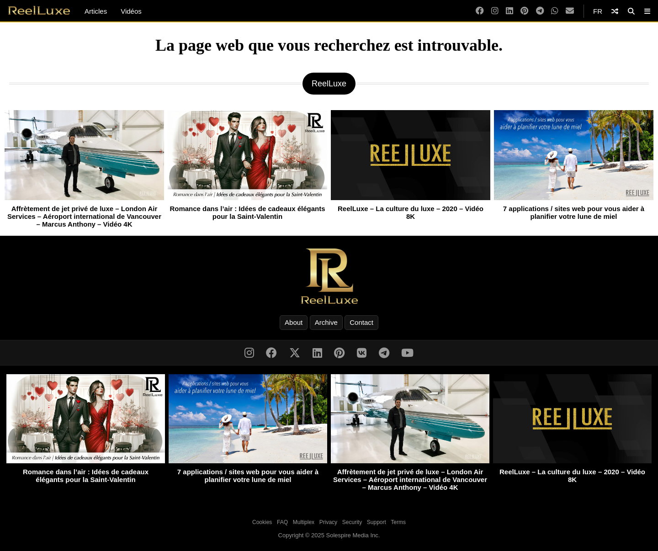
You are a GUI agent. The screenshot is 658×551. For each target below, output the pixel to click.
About (293, 322)
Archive (326, 322)
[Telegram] (540, 11)
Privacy (328, 522)
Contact (361, 322)
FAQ (282, 522)
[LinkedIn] (509, 11)
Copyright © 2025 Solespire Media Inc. (329, 535)
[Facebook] (480, 11)
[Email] (570, 11)
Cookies (262, 522)
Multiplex (303, 522)
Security (352, 522)
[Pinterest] (524, 11)
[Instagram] (494, 11)
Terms (398, 522)
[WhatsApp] (554, 11)
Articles (96, 11)
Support (376, 522)
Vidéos (131, 11)
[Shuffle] (615, 11)
